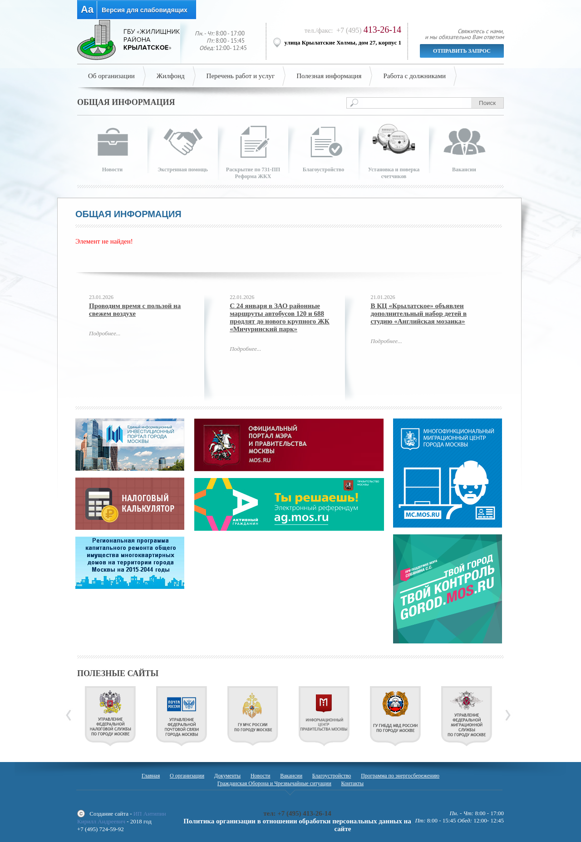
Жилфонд (171, 76)
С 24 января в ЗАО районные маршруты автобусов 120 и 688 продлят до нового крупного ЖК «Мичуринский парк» (280, 317)
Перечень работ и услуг (241, 76)
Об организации (111, 76)
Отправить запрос (462, 51)
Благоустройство (331, 775)
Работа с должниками (414, 76)
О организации (187, 775)
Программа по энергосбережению (400, 775)
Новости (261, 775)
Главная (151, 775)
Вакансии (291, 775)
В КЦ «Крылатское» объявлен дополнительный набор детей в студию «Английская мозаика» (418, 313)
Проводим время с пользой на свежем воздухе (135, 309)
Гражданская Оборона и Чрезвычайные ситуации (274, 783)
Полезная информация (328, 76)
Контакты (352, 783)
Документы (227, 775)
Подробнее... (104, 333)
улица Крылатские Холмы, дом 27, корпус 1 (343, 42)
